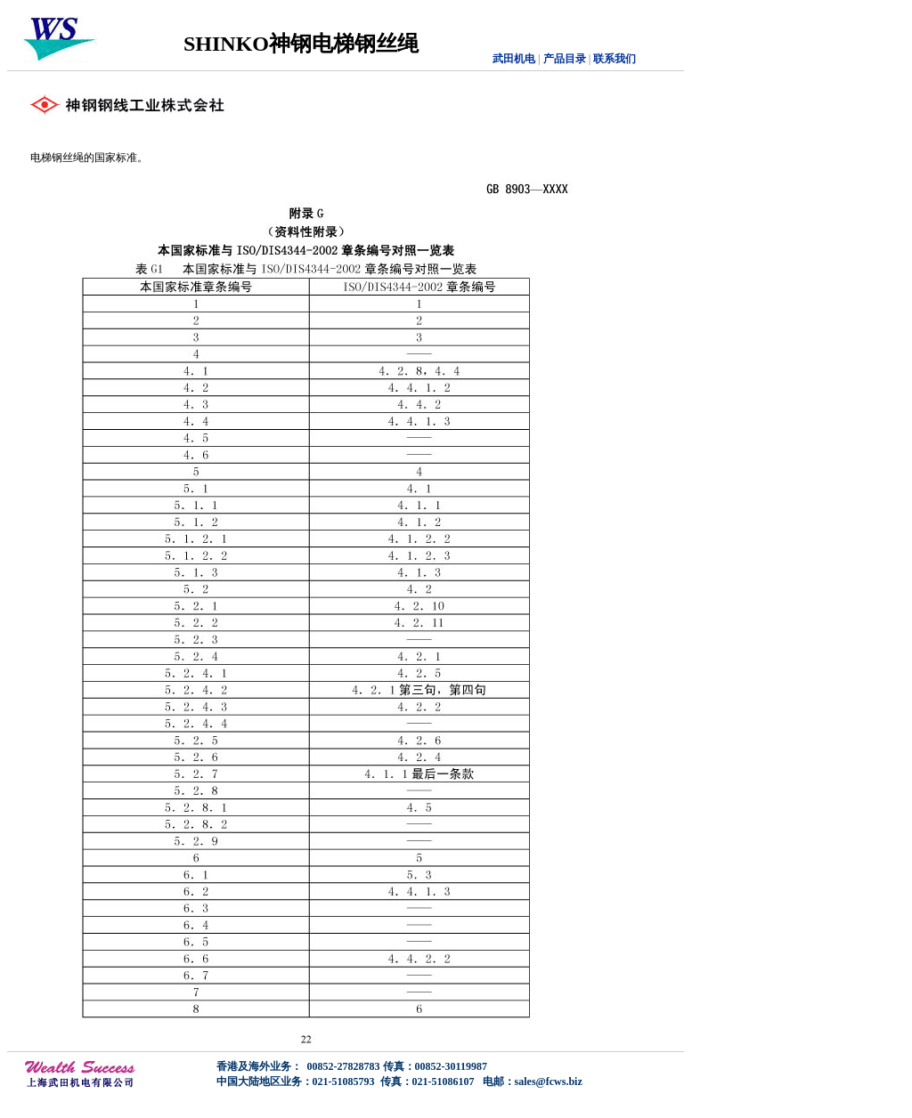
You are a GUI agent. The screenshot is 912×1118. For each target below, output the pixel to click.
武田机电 (514, 59)
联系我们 (614, 59)
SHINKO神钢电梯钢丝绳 (301, 43)
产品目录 (563, 59)
